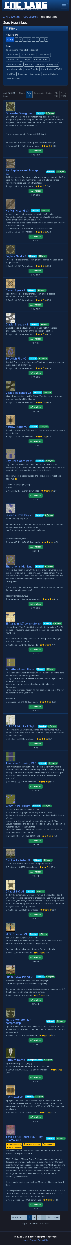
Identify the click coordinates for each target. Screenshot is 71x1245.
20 (49, 1217)
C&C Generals (30, 16)
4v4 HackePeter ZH (18, 860)
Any (10, 39)
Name (22, 93)
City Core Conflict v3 (19, 460)
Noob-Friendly (31, 69)
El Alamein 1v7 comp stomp (23, 623)
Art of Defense (28, 54)
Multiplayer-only (14, 69)
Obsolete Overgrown (19, 113)
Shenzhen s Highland (19, 566)
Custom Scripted (14, 64)
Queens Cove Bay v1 (19, 515)
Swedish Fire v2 (16, 358)
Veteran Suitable (50, 74)
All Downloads (11, 16)
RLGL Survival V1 (16, 934)
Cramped (26, 59)
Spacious (22, 74)
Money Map (52, 64)
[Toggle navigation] (64, 5)
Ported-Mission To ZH (51, 69)
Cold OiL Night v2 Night (21, 726)
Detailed (29, 64)
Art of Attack (12, 54)
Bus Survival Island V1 (19, 977)
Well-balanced (13, 79)
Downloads (39, 93)
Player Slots (64, 94)
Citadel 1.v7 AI (15, 891)
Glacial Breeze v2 (17, 324)
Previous (16, 1217)
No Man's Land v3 (17, 210)
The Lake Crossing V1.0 (21, 763)
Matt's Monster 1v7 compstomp (18, 1021)
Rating (49, 93)
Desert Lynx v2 (15, 290)
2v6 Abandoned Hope (20, 669)
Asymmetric (43, 54)
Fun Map (40, 64)
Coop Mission (13, 59)
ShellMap (11, 74)
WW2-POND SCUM (18, 806)
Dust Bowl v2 (14, 1097)
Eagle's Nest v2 (16, 256)
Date (29, 94)
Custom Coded (41, 59)
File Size (56, 94)
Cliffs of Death (15, 1060)
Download (35, 151)
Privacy (33, 1240)
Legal (25, 1240)
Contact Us (43, 1240)
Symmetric (35, 74)
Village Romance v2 (18, 392)
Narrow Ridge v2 (16, 426)
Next (56, 1217)
